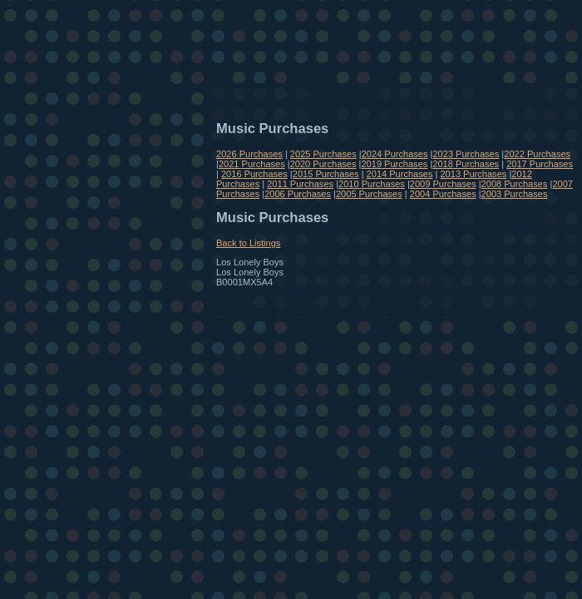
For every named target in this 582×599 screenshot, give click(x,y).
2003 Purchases (514, 194)
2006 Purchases (297, 194)
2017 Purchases (539, 164)
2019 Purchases (394, 164)
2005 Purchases (369, 194)
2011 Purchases (300, 184)
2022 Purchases (537, 154)
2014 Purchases (400, 174)
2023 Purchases (465, 154)
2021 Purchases (252, 164)
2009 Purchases (443, 184)
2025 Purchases (323, 154)
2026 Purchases (249, 154)
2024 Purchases (395, 154)
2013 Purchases (473, 174)
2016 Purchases (254, 174)
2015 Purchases (326, 174)
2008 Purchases (514, 184)
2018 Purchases (465, 164)
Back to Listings (248, 243)
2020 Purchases (323, 164)
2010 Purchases (371, 184)
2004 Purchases (443, 194)
